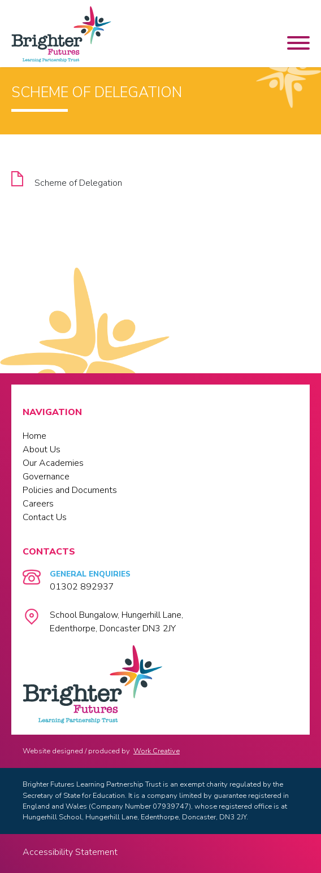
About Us (41, 449)
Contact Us (45, 517)
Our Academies (53, 463)
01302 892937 (82, 586)
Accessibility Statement (70, 852)
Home (34, 436)
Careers (38, 503)
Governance (46, 476)
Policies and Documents (70, 490)
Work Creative (156, 751)
